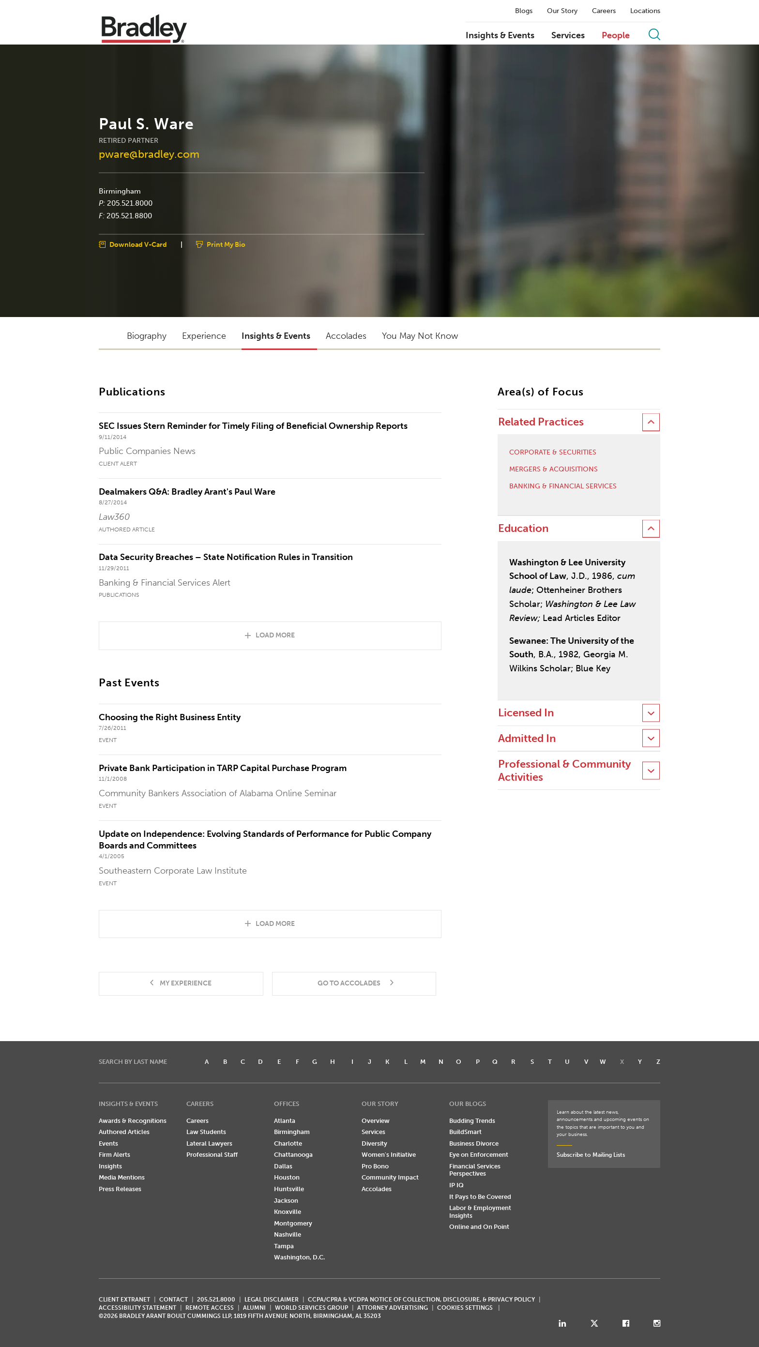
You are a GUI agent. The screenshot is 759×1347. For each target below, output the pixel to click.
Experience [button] (204, 336)
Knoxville (287, 1211)
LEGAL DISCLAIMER (271, 1299)
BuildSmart (465, 1131)
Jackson (286, 1200)
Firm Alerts (114, 1154)
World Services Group (311, 1307)
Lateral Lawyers (209, 1143)
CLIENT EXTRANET (124, 1299)
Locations (645, 11)
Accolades (377, 1189)
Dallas (283, 1166)
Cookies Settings (465, 1307)
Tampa (284, 1246)
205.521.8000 (129, 203)
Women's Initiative (389, 1154)
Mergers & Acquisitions (553, 469)
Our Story (562, 11)
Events (108, 1143)
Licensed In (526, 712)
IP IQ (456, 1185)
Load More (275, 635)
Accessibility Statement (137, 1307)
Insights (110, 1166)
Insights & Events (500, 36)
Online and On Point (479, 1226)
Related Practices (541, 421)
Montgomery (293, 1223)
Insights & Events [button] (276, 336)
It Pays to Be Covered (480, 1196)
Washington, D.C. (299, 1257)
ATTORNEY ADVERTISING (392, 1307)
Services (568, 36)
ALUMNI (254, 1307)
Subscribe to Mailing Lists (591, 1154)
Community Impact (390, 1177)
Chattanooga (293, 1154)
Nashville (287, 1234)
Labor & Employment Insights (480, 1211)
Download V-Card (138, 245)
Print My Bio (226, 245)
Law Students (206, 1131)
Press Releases (120, 1189)
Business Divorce (474, 1143)
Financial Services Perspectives (475, 1170)
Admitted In (527, 738)
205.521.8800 (129, 215)
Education (523, 528)
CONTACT (173, 1299)
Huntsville (289, 1189)
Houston (287, 1177)
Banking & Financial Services (563, 486)
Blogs (523, 11)
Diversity (374, 1143)
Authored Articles (124, 1131)
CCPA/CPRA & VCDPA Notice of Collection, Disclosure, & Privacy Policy (421, 1299)
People (616, 36)
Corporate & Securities (552, 452)
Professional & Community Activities (564, 770)
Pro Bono (375, 1166)
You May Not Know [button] (420, 336)
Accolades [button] (346, 336)
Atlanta (284, 1120)
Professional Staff (212, 1154)
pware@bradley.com (149, 153)
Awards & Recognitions (133, 1120)
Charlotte (288, 1143)
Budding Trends (472, 1120)
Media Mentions (122, 1177)
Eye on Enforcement (478, 1154)
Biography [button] (147, 336)
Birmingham (120, 190)
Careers (604, 11)
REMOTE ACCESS (209, 1307)
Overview (376, 1120)
